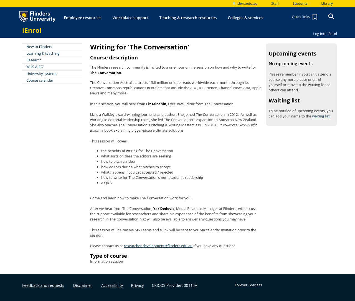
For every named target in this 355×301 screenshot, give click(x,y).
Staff (275, 3)
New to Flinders (39, 46)
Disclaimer (82, 285)
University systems (41, 73)
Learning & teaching (42, 53)
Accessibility (112, 285)
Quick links (305, 17)
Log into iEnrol (325, 33)
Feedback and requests (43, 285)
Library (327, 3)
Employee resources (83, 17)
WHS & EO (34, 66)
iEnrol (32, 30)
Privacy (137, 285)
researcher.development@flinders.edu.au (158, 245)
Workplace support (130, 17)
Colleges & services (245, 17)
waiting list (320, 116)
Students (300, 3)
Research (34, 59)
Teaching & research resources (188, 17)
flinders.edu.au (244, 3)
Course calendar (39, 80)
